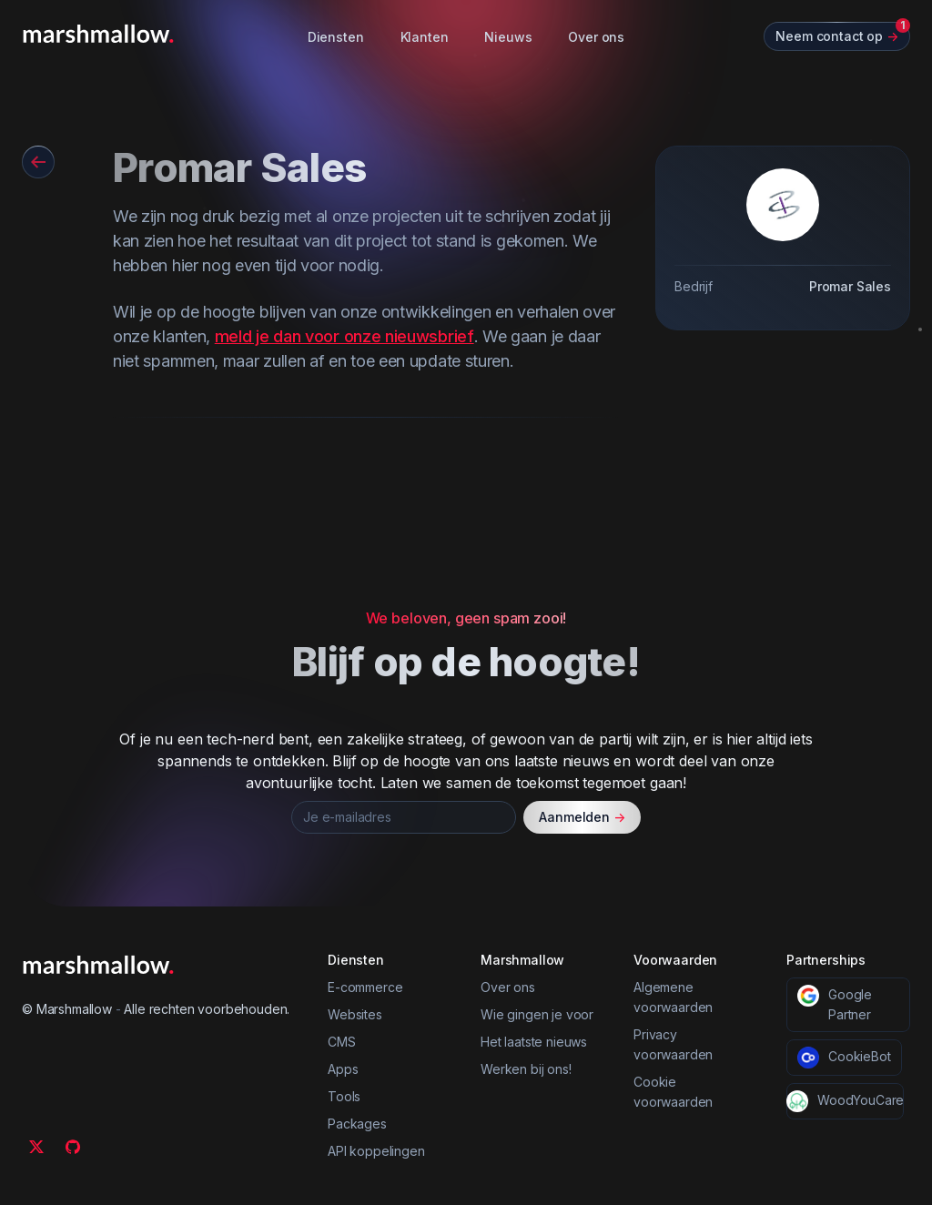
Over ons (596, 37)
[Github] (72, 1146)
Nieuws (508, 37)
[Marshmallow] (98, 33)
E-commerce (365, 987)
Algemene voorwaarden (673, 997)
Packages (357, 1123)
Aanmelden (582, 817)
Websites (355, 1014)
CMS (342, 1041)
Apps (343, 1069)
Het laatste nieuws (534, 1041)
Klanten (424, 37)
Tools (344, 1096)
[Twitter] (36, 1146)
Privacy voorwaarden (673, 1044)
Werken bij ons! (526, 1069)
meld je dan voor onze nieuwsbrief (344, 336)
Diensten (336, 37)
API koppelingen (376, 1151)
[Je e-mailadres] (403, 817)
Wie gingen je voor (537, 1014)
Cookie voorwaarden (673, 1091)
